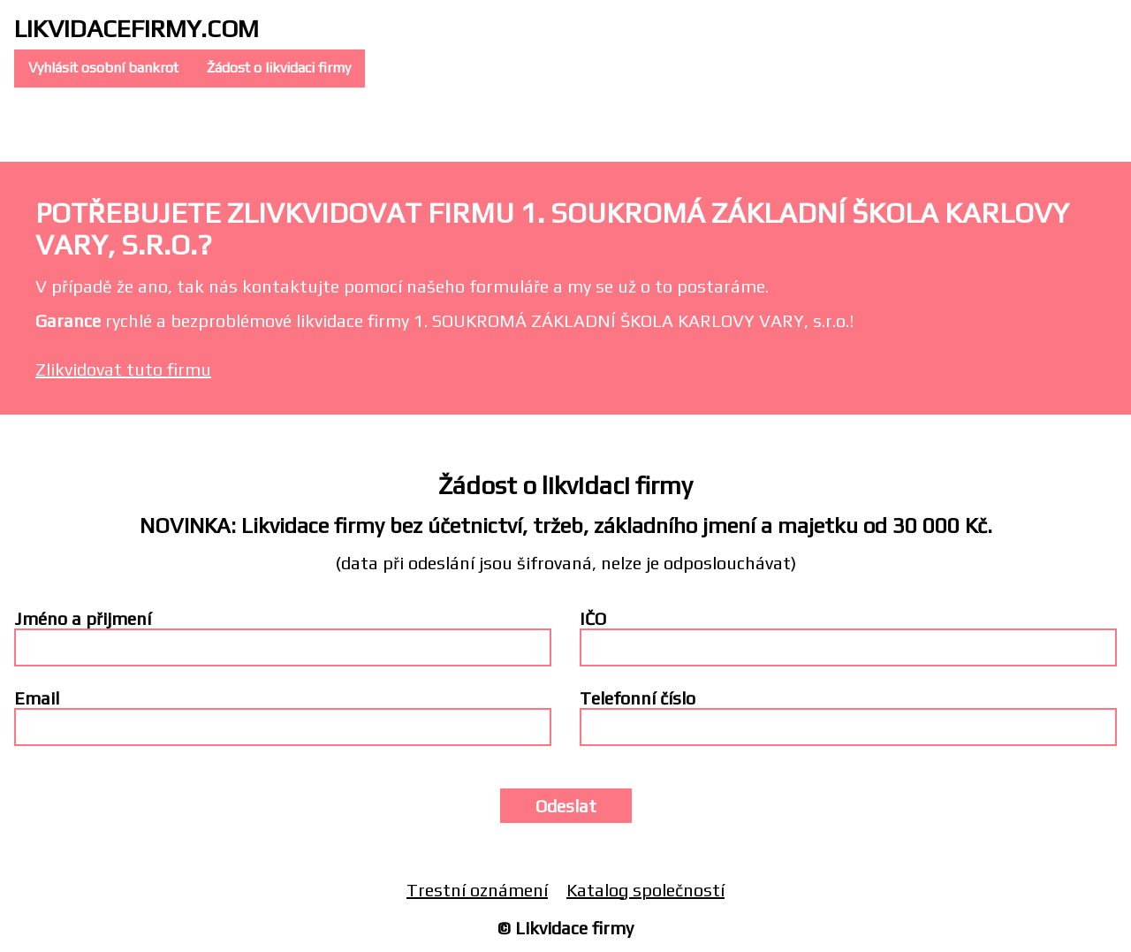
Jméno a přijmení (82, 618)
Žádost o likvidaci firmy (279, 67)
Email (36, 698)
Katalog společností (645, 890)
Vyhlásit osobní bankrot (103, 67)
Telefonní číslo (637, 698)
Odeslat (565, 806)
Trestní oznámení (477, 890)
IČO (593, 618)
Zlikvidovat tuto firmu (123, 369)
